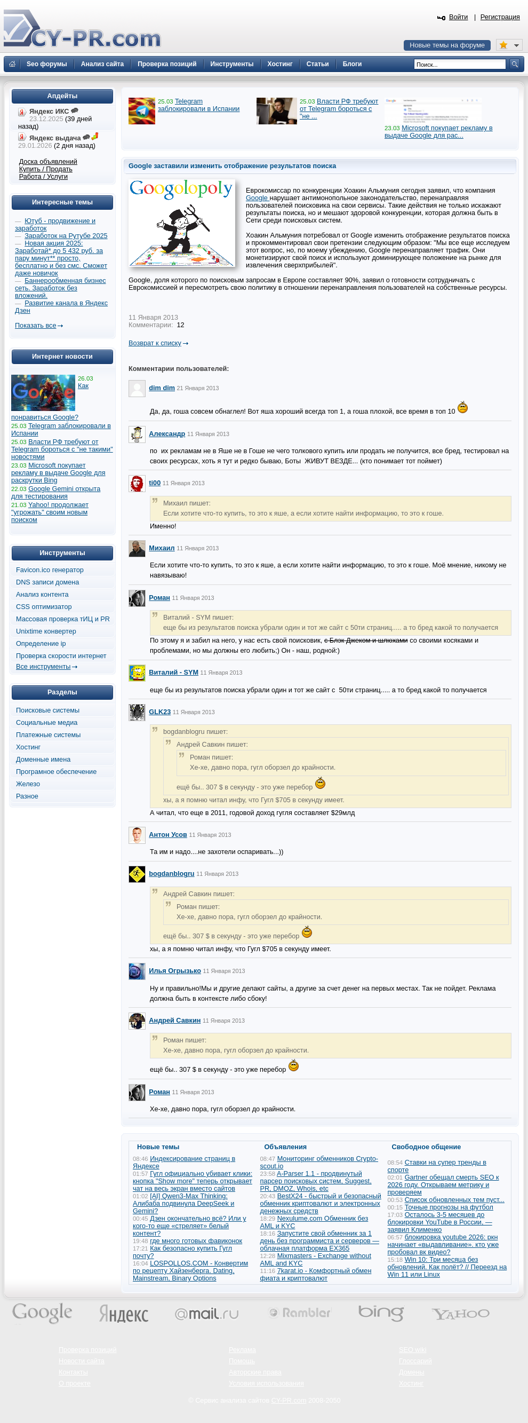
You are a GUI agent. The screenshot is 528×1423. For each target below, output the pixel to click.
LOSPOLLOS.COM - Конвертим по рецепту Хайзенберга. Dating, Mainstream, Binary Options (190, 1271)
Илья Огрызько (175, 971)
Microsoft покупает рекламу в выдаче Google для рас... (439, 131)
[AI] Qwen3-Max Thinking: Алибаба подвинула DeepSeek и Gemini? (183, 1203)
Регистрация (500, 17)
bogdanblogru (171, 873)
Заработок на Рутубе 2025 (66, 236)
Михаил (161, 548)
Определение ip (41, 643)
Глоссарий (415, 1361)
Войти (458, 17)
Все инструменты (43, 666)
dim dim (162, 388)
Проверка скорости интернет (61, 656)
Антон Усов (168, 835)
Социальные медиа (46, 722)
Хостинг (28, 747)
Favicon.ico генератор (50, 570)
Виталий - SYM (173, 672)
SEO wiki (412, 1350)
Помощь (242, 1361)
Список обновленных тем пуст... (455, 1200)
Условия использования (266, 1383)
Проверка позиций (87, 1350)
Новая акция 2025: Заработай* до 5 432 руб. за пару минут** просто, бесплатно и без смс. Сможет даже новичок (61, 258)
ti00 (155, 483)
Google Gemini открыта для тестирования (55, 492)
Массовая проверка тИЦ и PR (63, 619)
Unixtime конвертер (46, 631)
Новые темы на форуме (447, 45)
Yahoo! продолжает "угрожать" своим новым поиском (50, 512)
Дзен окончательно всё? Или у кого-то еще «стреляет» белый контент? (189, 1226)
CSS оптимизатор (44, 607)
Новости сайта (82, 1361)
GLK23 (160, 712)
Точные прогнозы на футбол (449, 1207)
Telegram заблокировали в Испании (198, 105)
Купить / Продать (46, 169)
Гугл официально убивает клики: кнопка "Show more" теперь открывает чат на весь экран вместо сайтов (192, 1181)
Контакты (73, 1372)
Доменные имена (43, 759)
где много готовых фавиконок (196, 1241)
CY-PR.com (289, 1400)
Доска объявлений (48, 161)
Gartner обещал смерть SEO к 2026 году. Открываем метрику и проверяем (443, 1185)
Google (257, 198)
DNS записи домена (47, 582)
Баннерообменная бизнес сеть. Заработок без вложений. (60, 288)
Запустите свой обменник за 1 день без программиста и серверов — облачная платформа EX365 (319, 1241)
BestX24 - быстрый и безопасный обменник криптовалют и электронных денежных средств (320, 1203)
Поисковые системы (47, 710)
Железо (28, 784)
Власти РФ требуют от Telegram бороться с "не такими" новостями (62, 449)
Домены (412, 1372)
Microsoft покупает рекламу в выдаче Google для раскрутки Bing (58, 473)
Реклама (242, 1350)
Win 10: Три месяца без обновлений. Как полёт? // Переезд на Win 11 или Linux (447, 1267)
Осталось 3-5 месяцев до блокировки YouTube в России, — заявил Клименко (440, 1222)
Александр (167, 434)
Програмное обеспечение (56, 772)
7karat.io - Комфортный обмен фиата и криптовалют (316, 1274)
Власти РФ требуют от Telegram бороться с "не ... (339, 109)
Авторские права (255, 1372)
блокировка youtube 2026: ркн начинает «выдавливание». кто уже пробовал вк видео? (443, 1245)
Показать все (35, 325)
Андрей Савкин (175, 1020)
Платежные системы (48, 735)
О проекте (75, 1383)
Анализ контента (42, 594)
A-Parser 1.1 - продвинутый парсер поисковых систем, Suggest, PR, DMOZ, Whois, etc (316, 1181)
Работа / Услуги (43, 176)
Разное (27, 796)
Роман (159, 598)
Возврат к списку (155, 343)
